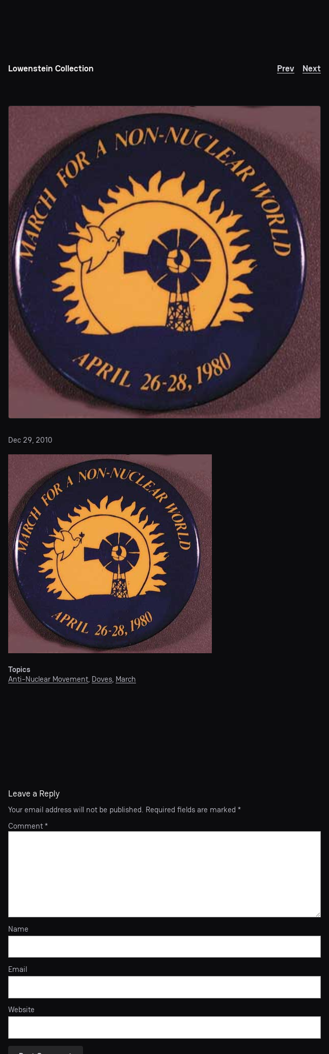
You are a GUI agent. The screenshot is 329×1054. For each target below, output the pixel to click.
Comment (28, 826)
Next (312, 68)
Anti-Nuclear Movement (48, 679)
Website (21, 1010)
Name (18, 929)
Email (17, 969)
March (126, 679)
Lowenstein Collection (51, 68)
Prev (285, 68)
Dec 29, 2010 (30, 440)
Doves (102, 679)
